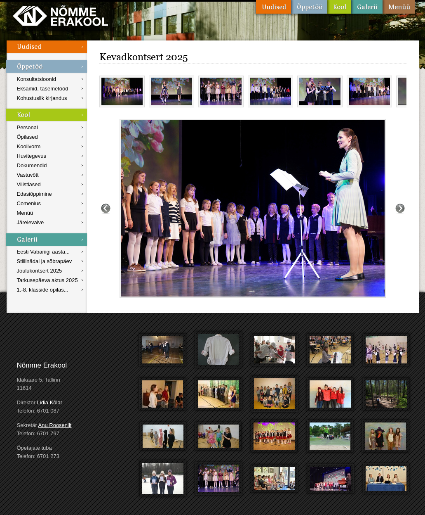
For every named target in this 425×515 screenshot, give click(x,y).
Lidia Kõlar (49, 402)
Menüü (399, 7)
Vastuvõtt (28, 175)
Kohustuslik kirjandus (42, 98)
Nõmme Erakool (60, 15)
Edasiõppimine (34, 194)
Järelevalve (30, 222)
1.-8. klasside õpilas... (42, 290)
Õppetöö (309, 7)
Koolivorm (29, 146)
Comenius (29, 203)
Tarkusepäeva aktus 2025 (47, 280)
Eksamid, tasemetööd (42, 88)
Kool (339, 7)
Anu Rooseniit (55, 425)
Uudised (273, 7)
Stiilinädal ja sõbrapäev (44, 261)
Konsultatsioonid (36, 79)
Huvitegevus (32, 156)
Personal (27, 127)
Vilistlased (29, 184)
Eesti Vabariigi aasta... (43, 252)
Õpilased (27, 137)
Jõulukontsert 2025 (39, 271)
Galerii (367, 7)
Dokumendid (32, 165)
